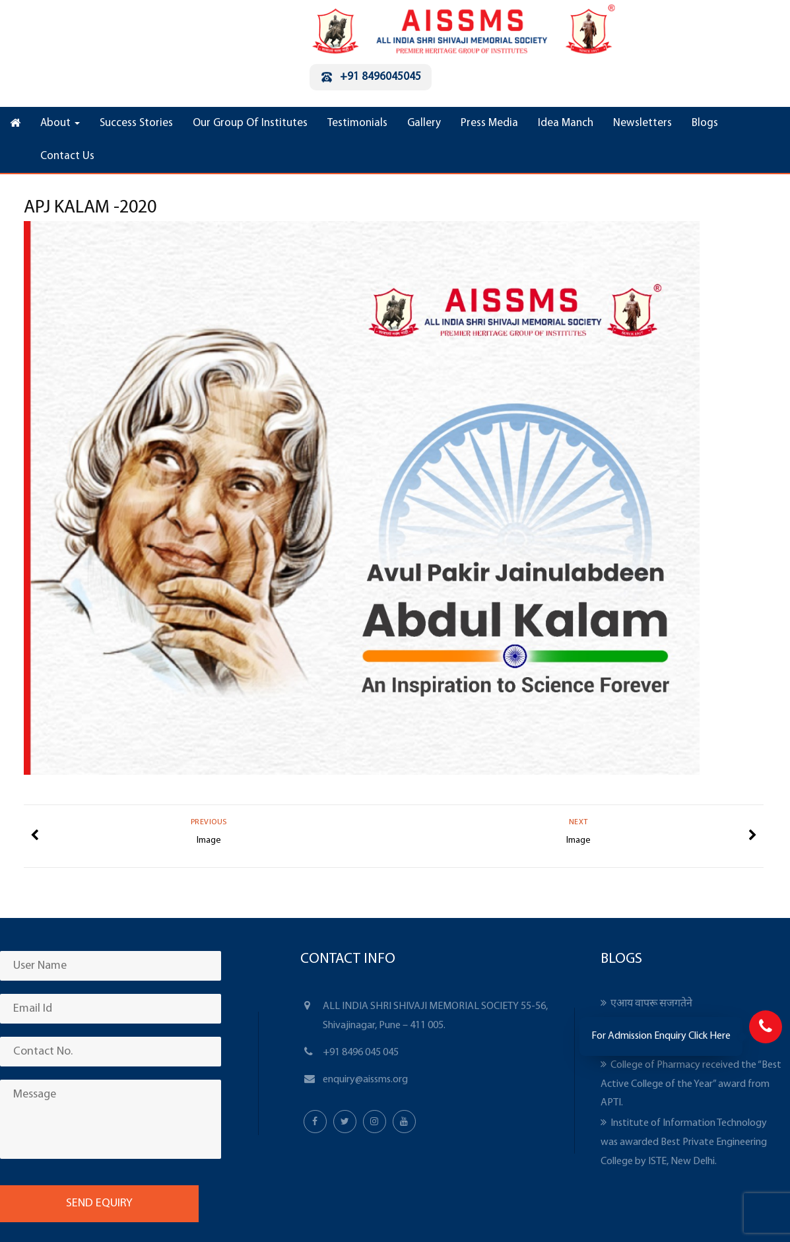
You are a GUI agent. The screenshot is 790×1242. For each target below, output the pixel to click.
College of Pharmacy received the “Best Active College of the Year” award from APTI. (691, 1084)
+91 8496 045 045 (361, 1052)
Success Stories (136, 123)
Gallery (424, 123)
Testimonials (357, 123)
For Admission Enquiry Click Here (661, 1036)
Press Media (489, 123)
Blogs (705, 123)
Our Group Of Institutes (250, 123)
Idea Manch (565, 123)
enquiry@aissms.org (365, 1079)
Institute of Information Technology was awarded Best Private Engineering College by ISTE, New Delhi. (684, 1142)
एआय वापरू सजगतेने (651, 1003)
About (60, 123)
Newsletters (642, 123)
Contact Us (67, 156)
